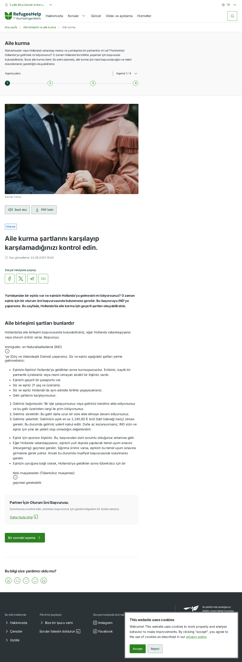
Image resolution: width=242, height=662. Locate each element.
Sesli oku (17, 209)
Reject (155, 648)
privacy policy (196, 637)
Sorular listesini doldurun (60, 631)
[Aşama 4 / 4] (135, 83)
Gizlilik (11, 640)
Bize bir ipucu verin (56, 622)
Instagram (103, 622)
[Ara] (232, 16)
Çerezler (13, 631)
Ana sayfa (11, 27)
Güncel (96, 16)
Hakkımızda (54, 16)
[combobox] (29, 4)
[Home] (23, 16)
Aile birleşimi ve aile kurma (39, 27)
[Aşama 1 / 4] (7, 83)
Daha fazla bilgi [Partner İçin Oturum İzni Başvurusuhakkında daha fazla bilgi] (24, 517)
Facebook (103, 631)
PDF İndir (44, 209)
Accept (137, 648)
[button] (71, 349)
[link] (23, 16)
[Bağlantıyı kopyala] (43, 278)
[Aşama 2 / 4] (50, 83)
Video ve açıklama (119, 16)
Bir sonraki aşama (25, 537)
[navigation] (77, 16)
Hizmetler (144, 16)
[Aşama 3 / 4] (92, 83)
